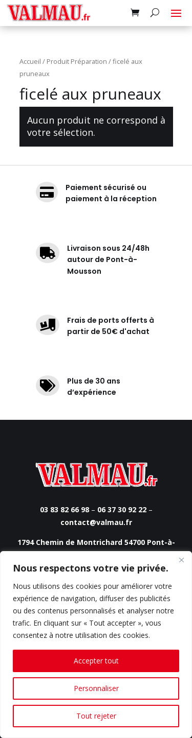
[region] (96, 644)
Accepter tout (96, 660)
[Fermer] (181, 560)
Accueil (30, 61)
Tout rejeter (96, 716)
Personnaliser (96, 688)
